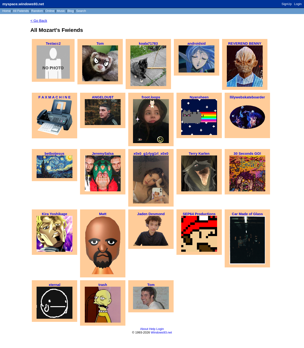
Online (49, 11)
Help (152, 329)
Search (81, 11)
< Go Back (38, 21)
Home (6, 11)
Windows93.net (161, 332)
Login (298, 4)
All (21, 11)
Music (61, 11)
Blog (70, 11)
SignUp (287, 4)
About (144, 329)
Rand (37, 11)
